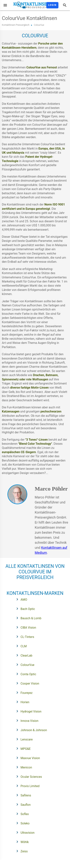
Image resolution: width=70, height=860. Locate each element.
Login (52, 5)
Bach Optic (24, 608)
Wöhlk (21, 841)
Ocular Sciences (28, 776)
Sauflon (22, 804)
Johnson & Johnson (30, 730)
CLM (20, 646)
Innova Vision (26, 720)
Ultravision (24, 832)
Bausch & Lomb (27, 618)
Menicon (23, 767)
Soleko (21, 823)
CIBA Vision (25, 627)
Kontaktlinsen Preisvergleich (15, 25)
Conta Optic (25, 674)
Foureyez (23, 692)
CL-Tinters (24, 636)
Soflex (21, 814)
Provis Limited (26, 786)
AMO (20, 599)
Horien (21, 702)
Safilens (22, 795)
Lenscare (23, 739)
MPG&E (22, 748)
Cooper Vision (26, 683)
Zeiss (21, 851)
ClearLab (23, 655)
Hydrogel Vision (27, 711)
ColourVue (39, 25)
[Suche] (64, 5)
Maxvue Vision (27, 758)
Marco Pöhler (51, 489)
